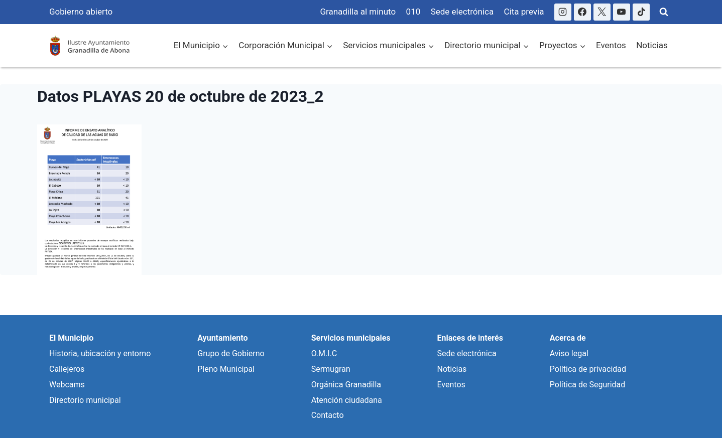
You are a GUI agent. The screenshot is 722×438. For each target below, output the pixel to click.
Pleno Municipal (226, 369)
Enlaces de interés (470, 338)
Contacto (327, 415)
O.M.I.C (324, 353)
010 (413, 12)
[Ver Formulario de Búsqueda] (664, 12)
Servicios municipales (351, 338)
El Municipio (71, 338)
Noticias (652, 45)
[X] (602, 12)
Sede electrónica (462, 12)
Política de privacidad (588, 369)
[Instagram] (562, 12)
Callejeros (66, 369)
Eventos (611, 45)
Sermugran (330, 369)
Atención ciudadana (346, 400)
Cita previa (524, 12)
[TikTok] (641, 12)
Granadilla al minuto (358, 12)
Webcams (67, 384)
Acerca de (568, 338)
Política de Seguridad (587, 384)
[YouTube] (621, 12)
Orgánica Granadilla (346, 384)
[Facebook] (582, 12)
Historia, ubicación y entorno (100, 353)
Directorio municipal (85, 400)
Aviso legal (569, 353)
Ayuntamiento (222, 338)
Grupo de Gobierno (230, 353)
